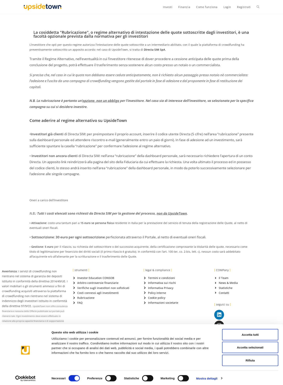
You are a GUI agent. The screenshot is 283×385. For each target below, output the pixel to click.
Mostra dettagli (206, 377)
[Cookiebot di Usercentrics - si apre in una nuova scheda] (25, 377)
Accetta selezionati (250, 346)
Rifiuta (250, 359)
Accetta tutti (250, 333)
